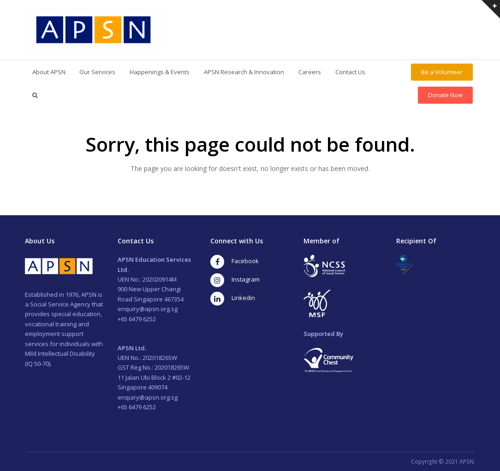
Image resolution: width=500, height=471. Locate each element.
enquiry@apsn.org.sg (148, 309)
